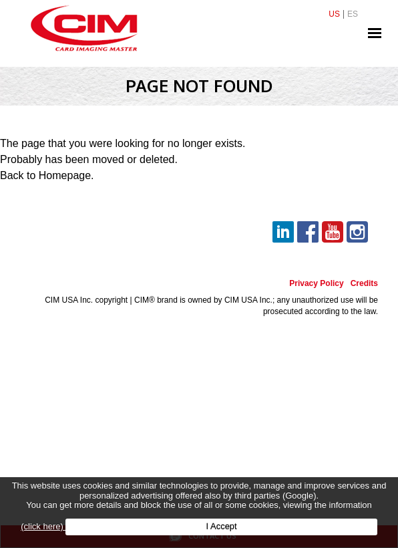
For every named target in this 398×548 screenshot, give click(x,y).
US (334, 14)
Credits (364, 283)
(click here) (43, 526)
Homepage (65, 175)
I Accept (221, 526)
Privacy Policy (316, 283)
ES (352, 14)
